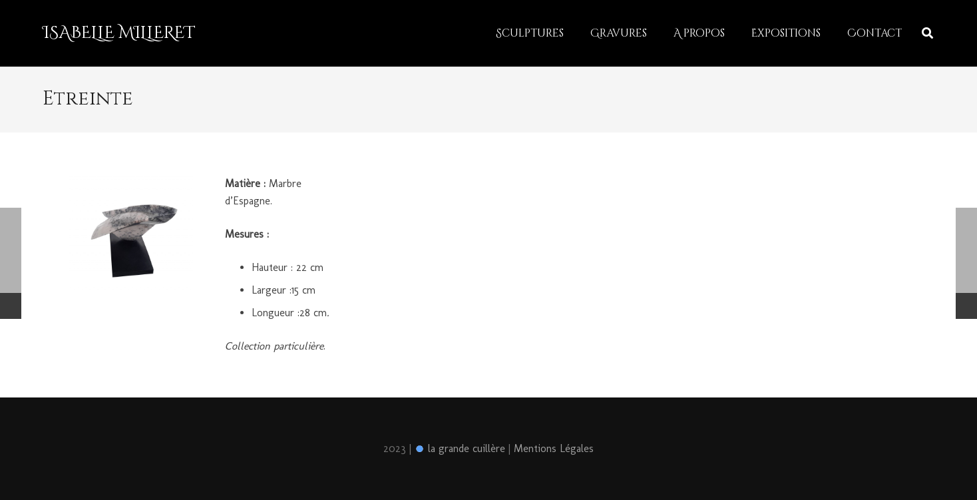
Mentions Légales (554, 448)
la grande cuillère (460, 448)
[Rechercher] (927, 34)
